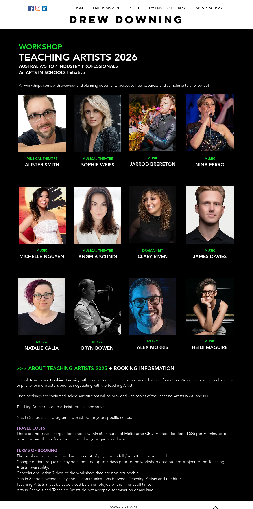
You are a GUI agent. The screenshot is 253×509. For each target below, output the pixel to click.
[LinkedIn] (44, 8)
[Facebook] (31, 8)
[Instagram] (37, 8)
